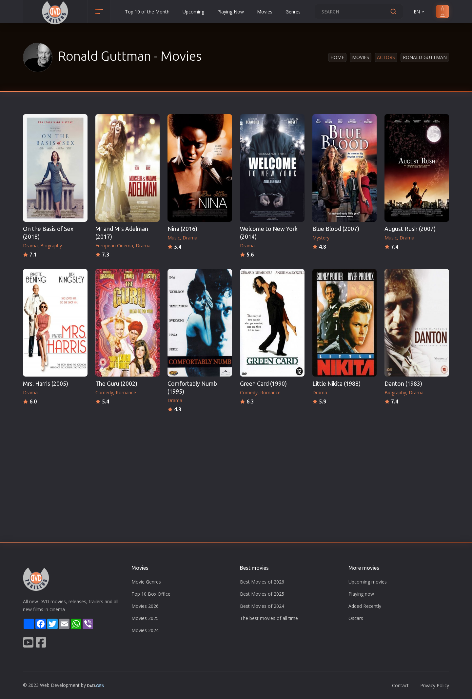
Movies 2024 (145, 630)
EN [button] (419, 12)
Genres (293, 12)
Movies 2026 (145, 606)
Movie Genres (146, 582)
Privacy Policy (434, 685)
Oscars (355, 618)
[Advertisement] (236, 463)
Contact (400, 685)
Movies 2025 (145, 618)
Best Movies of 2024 (262, 606)
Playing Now (230, 12)
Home (337, 57)
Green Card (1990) (263, 383)
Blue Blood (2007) (335, 229)
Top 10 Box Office (150, 594)
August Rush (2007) (410, 229)
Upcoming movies (367, 582)
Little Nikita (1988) (336, 383)
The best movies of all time (269, 618)
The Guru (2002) (116, 383)
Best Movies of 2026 (262, 582)
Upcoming (193, 12)
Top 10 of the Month (147, 12)
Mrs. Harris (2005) (45, 383)
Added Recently (364, 606)
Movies (264, 12)
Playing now (361, 594)
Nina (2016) (182, 229)
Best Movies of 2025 (262, 594)
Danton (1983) (403, 383)
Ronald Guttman (425, 57)
